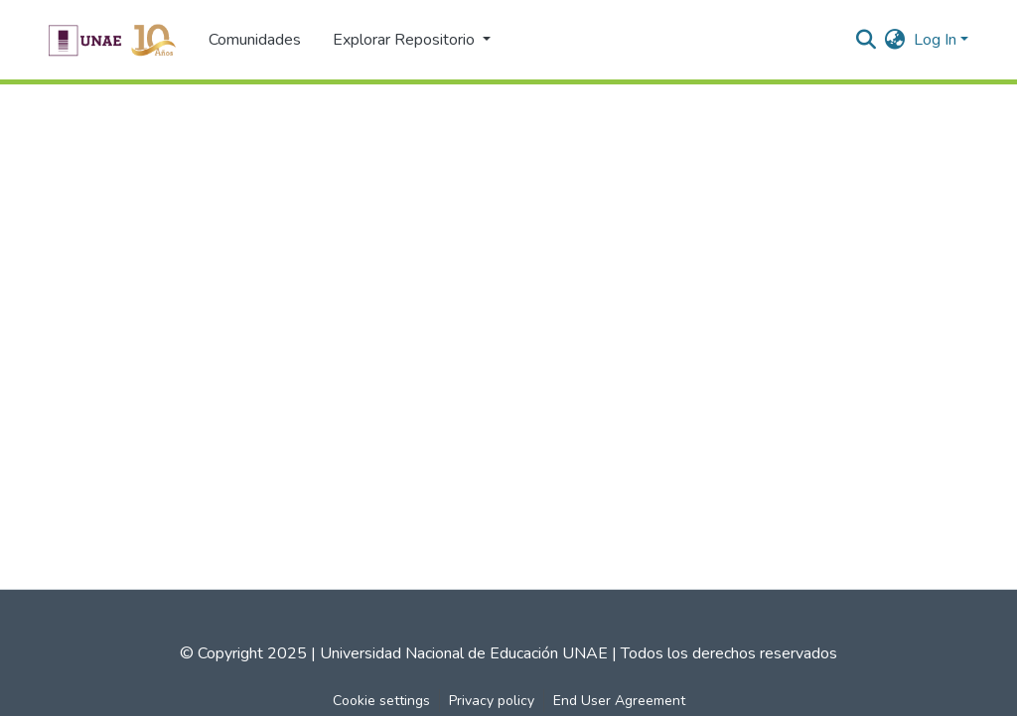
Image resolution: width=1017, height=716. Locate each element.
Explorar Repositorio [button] (406, 40)
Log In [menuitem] (935, 40)
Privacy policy (491, 700)
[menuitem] (895, 40)
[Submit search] (866, 40)
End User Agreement (619, 700)
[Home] (112, 40)
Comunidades (255, 40)
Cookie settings (381, 700)
